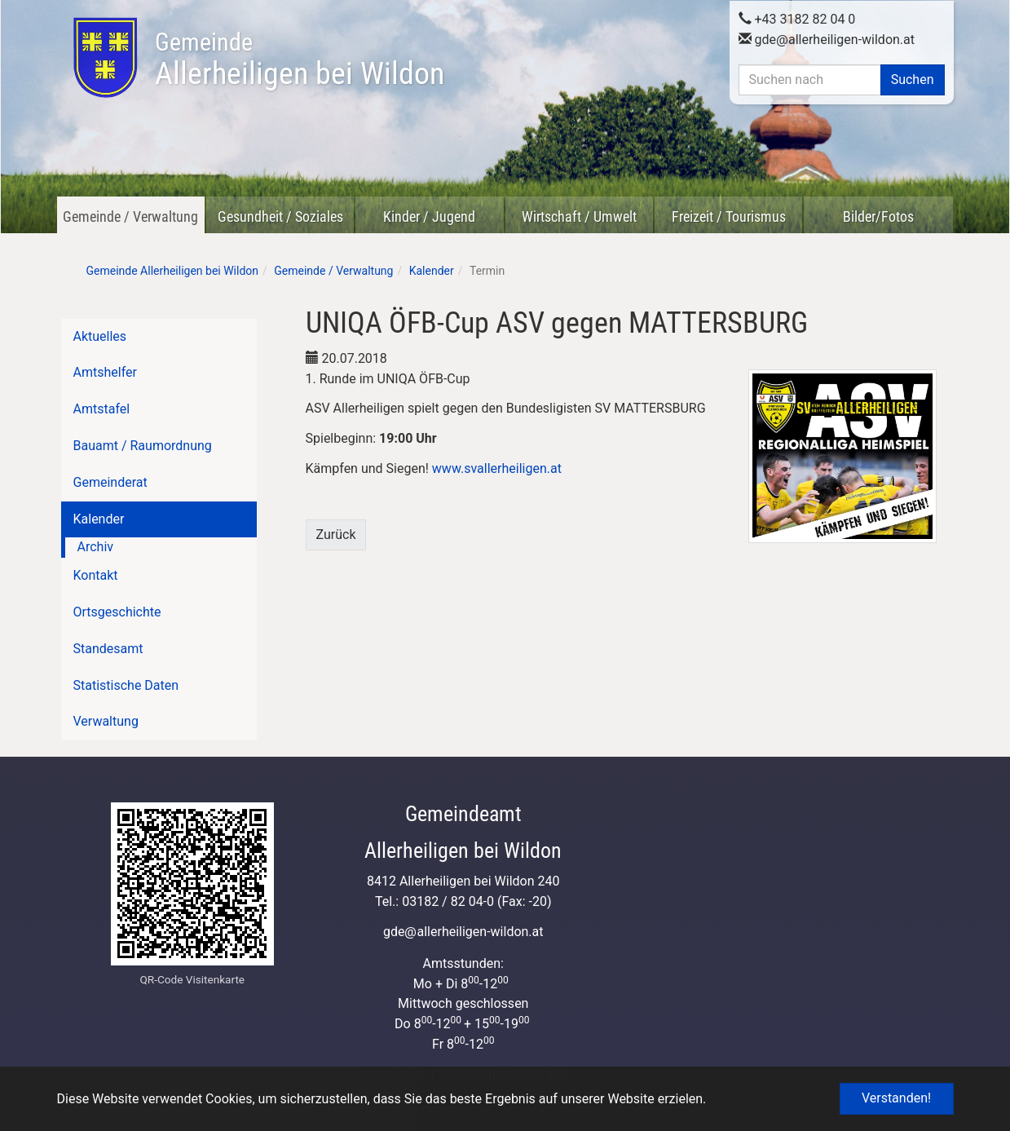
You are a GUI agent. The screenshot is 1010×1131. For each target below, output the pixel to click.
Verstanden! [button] (896, 1098)
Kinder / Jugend (429, 216)
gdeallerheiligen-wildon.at (827, 37)
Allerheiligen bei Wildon (299, 59)
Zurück (336, 534)
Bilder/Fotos (878, 216)
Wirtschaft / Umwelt (579, 216)
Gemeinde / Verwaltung (130, 216)
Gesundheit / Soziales (280, 216)
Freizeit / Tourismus (729, 216)
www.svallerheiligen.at (497, 468)
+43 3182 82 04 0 (797, 16)
